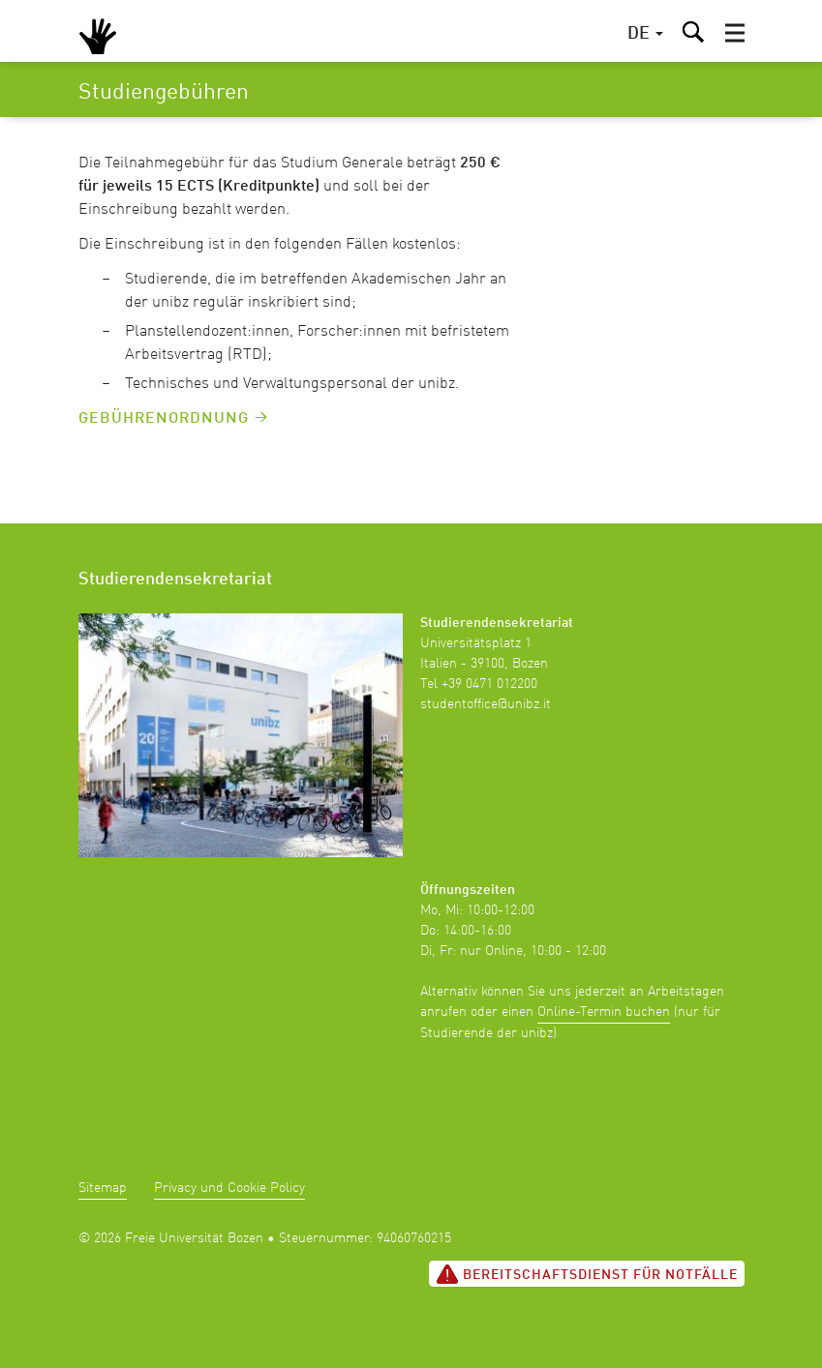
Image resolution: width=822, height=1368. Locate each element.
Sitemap (102, 1188)
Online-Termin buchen (603, 1012)
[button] (735, 33)
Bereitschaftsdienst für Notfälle (587, 1274)
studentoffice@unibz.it (485, 704)
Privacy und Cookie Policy (229, 1188)
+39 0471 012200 (489, 684)
